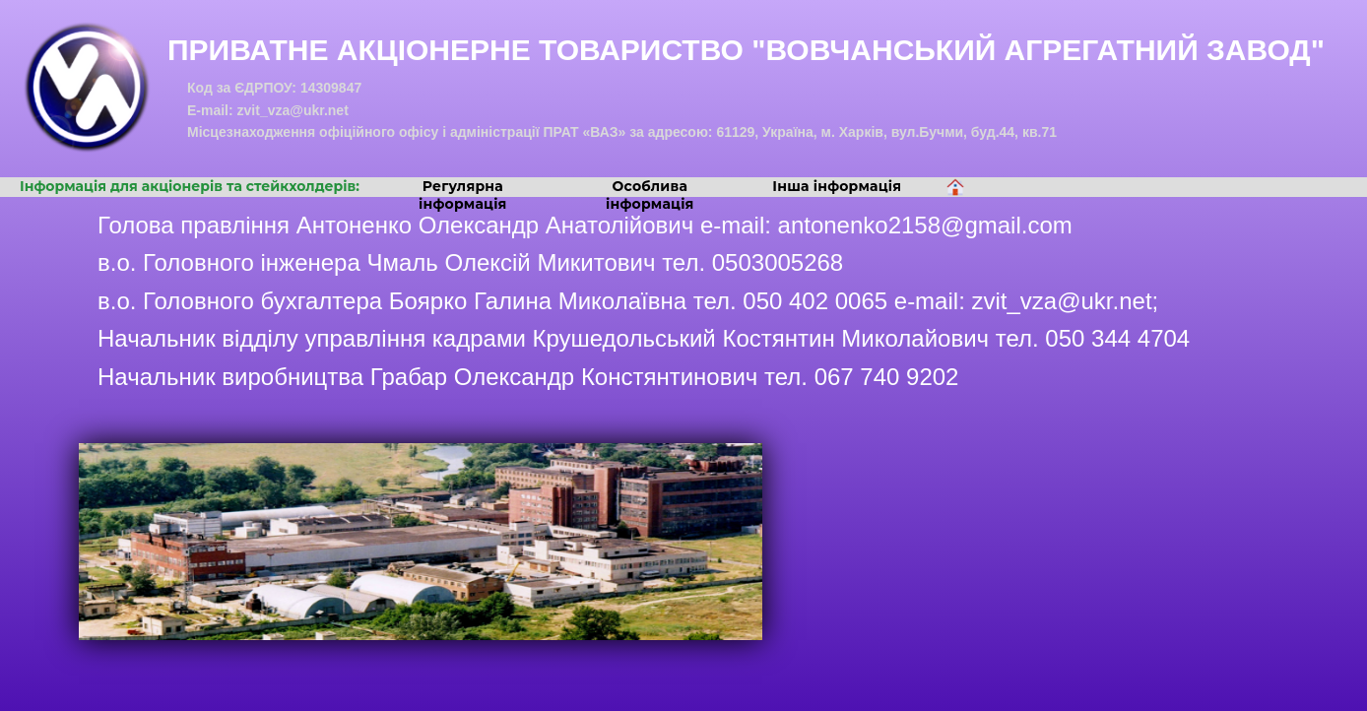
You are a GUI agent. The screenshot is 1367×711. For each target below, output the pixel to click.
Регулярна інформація (463, 195)
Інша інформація (836, 186)
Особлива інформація (650, 195)
